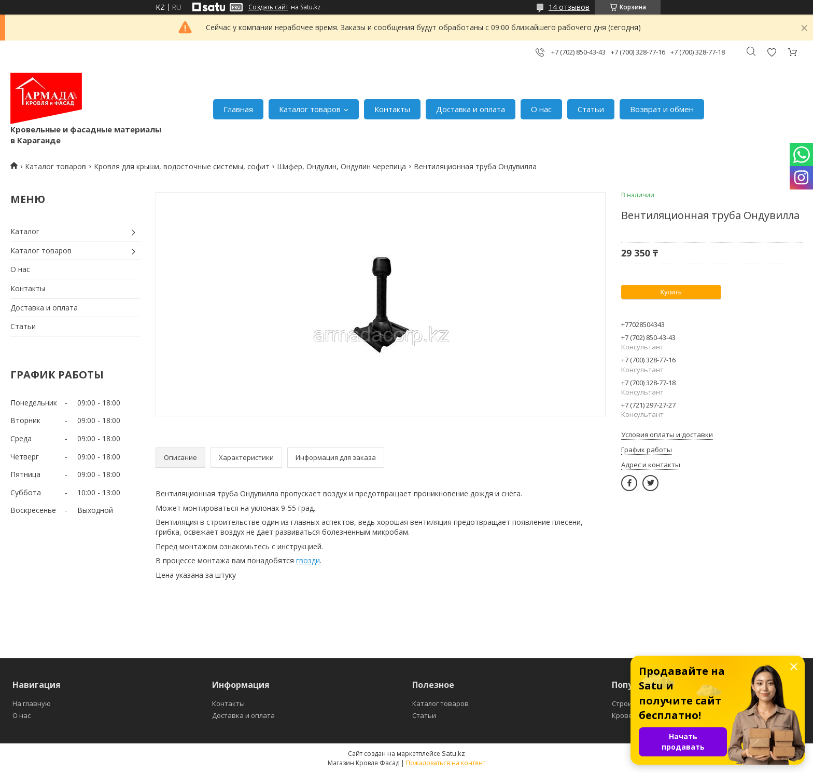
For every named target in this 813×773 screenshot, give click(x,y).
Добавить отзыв (771, 52)
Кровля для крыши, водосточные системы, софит (182, 166)
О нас (541, 109)
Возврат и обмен (662, 109)
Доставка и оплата (470, 109)
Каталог (24, 231)
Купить (670, 292)
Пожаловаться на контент (445, 762)
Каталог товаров (310, 109)
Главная (238, 109)
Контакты (392, 109)
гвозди (308, 560)
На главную (31, 703)
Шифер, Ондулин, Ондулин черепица (341, 166)
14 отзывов (569, 7)
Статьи (591, 109)
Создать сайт (268, 7)
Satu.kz (453, 753)
